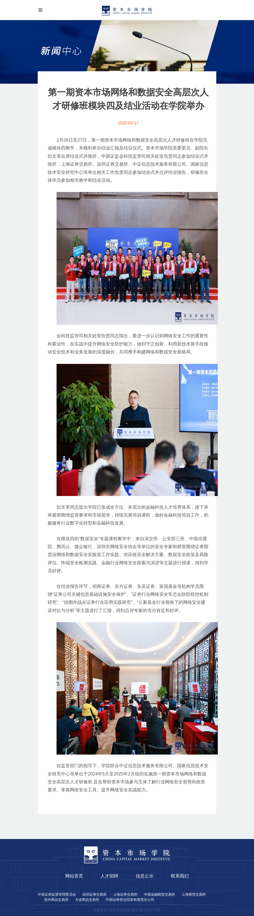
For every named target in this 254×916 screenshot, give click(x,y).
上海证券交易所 (125, 895)
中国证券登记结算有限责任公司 (130, 900)
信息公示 (145, 876)
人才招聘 (109, 876)
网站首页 (74, 876)
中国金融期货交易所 (159, 895)
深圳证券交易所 (94, 895)
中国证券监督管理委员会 (57, 895)
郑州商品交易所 (56, 900)
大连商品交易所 (87, 900)
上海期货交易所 (194, 895)
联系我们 (180, 876)
